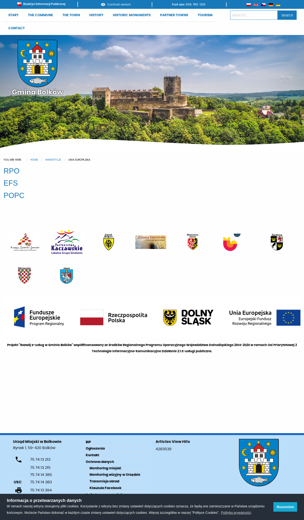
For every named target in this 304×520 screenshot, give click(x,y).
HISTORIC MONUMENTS (132, 15)
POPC (14, 195)
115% (195, 4)
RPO (11, 171)
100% (189, 4)
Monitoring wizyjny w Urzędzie (115, 474)
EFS (11, 183)
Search (287, 15)
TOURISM (205, 15)
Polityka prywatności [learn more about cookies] (236, 513)
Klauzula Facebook (105, 488)
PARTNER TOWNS (174, 15)
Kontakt (92, 455)
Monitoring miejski (105, 468)
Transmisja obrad (104, 481)
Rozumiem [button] (285, 507)
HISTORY (96, 15)
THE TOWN (71, 15)
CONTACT (16, 28)
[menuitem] (13, 15)
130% (202, 4)
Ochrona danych (100, 462)
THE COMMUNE (40, 15)
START (13, 15)
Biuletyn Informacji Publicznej (41, 4)
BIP (88, 442)
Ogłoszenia (95, 448)
